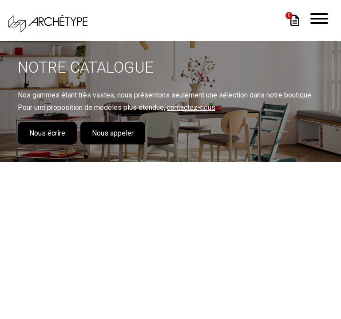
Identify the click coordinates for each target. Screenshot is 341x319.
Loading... (170, 217)
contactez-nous (191, 107)
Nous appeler (113, 133)
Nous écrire (47, 133)
